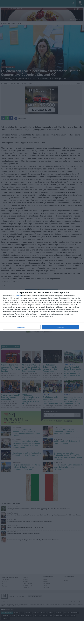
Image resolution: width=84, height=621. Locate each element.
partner (18, 295)
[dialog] (42, 310)
